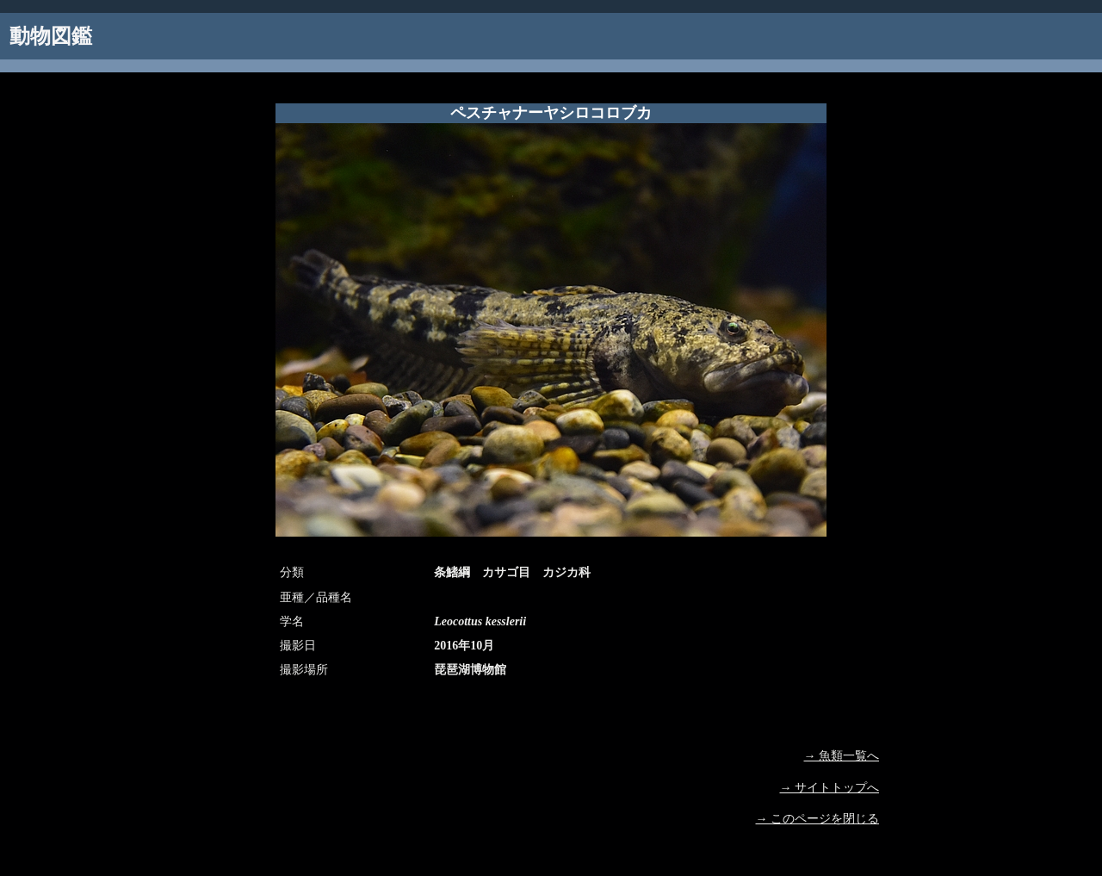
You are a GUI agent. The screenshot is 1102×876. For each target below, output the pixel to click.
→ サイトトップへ (830, 787)
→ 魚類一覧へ (842, 755)
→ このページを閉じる (818, 818)
